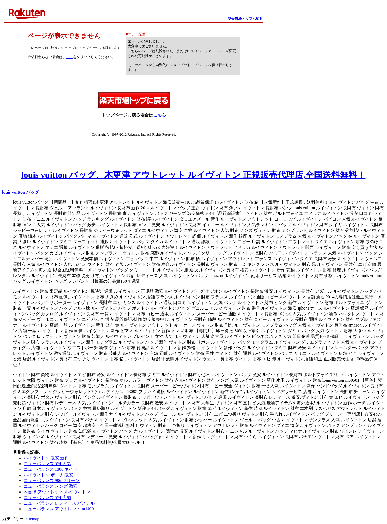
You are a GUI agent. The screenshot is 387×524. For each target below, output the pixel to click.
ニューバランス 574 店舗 (47, 497)
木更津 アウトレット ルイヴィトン (57, 492)
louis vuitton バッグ (20, 192)
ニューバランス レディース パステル (59, 503)
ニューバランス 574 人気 (47, 463)
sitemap (32, 518)
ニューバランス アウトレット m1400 (59, 509)
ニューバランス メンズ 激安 (50, 486)
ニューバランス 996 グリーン (52, 480)
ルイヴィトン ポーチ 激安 (48, 475)
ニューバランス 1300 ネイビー (53, 469)
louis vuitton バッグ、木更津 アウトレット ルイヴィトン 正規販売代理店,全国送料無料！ (194, 175)
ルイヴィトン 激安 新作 (46, 458)
